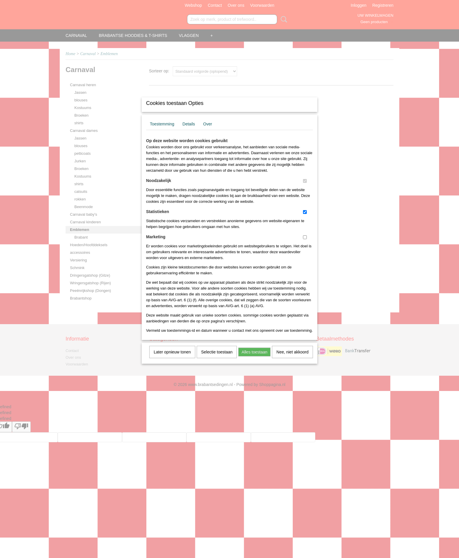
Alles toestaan (254, 359)
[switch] (305, 188)
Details (188, 131)
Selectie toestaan (216, 359)
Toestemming (162, 131)
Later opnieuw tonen (172, 359)
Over (207, 131)
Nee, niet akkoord (292, 359)
